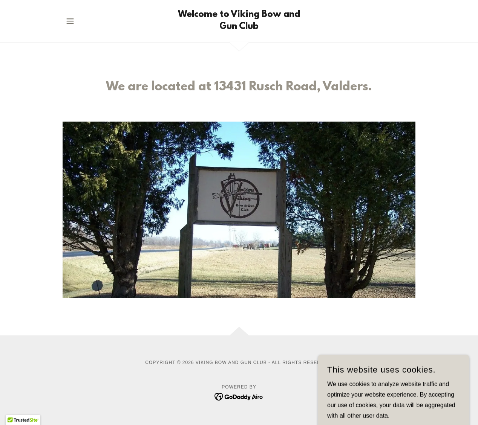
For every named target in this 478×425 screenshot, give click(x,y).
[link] (239, 27)
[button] (70, 21)
